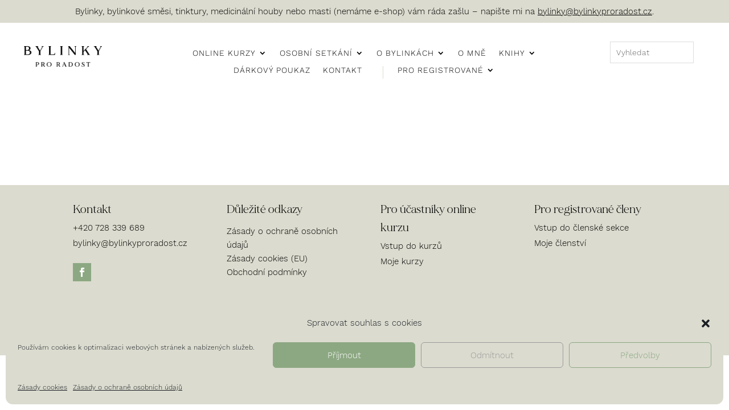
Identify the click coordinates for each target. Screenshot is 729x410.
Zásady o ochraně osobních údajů (127, 387)
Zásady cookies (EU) (267, 258)
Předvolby (640, 355)
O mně (472, 53)
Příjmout (344, 355)
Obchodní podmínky (267, 272)
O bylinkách (405, 53)
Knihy (512, 53)
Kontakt (342, 70)
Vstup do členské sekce (581, 228)
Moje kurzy (402, 261)
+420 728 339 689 (109, 228)
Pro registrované (441, 70)
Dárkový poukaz (272, 70)
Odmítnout (492, 355)
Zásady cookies (42, 387)
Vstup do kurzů (411, 246)
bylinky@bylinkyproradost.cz (595, 11)
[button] (705, 323)
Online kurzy (224, 53)
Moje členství (560, 243)
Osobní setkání (316, 53)
